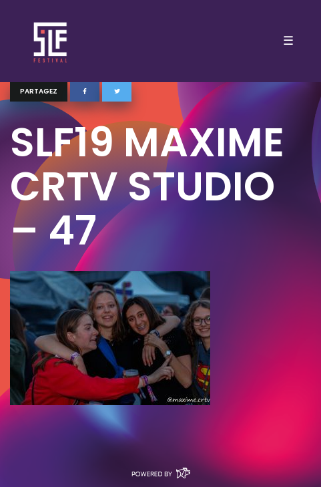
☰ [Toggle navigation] (288, 41)
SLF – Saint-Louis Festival (51, 41)
